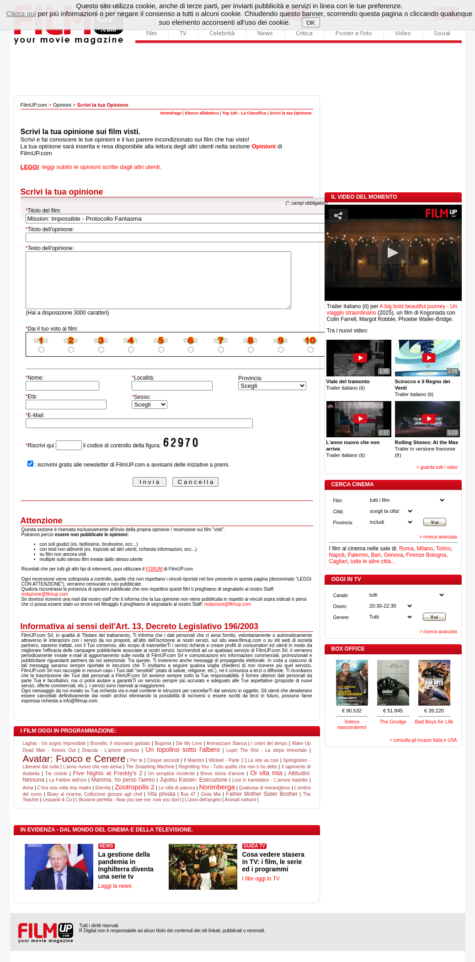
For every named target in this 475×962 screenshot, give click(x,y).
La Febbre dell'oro (67, 791)
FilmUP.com (34, 105)
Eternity (103, 798)
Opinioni (62, 105)
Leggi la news (115, 897)
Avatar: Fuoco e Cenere (74, 769)
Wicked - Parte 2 (226, 771)
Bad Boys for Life (434, 721)
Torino (443, 548)
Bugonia (163, 754)
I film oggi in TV (261, 889)
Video (403, 33)
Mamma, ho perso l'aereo (123, 791)
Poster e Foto (354, 33)
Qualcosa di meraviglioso (264, 798)
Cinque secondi (163, 771)
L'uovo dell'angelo (203, 810)
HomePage (171, 113)
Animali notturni (240, 810)
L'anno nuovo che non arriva (92, 777)
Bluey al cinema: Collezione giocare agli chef (94, 805)
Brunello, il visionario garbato (120, 754)
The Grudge (392, 721)
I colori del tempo (269, 754)
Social (442, 33)
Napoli (337, 555)
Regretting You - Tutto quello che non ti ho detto (227, 777)
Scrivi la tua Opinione (290, 113)
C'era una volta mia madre (64, 798)
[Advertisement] (237, 70)
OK (310, 22)
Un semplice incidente (171, 784)
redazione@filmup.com (44, 605)
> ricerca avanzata (438, 536)
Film (151, 33)
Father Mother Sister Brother (262, 805)
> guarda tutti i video (437, 467)
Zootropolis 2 (135, 798)
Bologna (436, 555)
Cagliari (338, 561)
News (265, 33)
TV (183, 33)
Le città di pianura (177, 798)
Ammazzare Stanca (226, 754)
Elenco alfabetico (202, 113)
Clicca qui (21, 13)
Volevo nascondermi (351, 724)
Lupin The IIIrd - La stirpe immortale (266, 761)
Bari (376, 555)
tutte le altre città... (373, 561)
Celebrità (222, 33)
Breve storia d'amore (223, 784)
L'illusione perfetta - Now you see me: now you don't (128, 810)
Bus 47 (188, 805)
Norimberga (217, 798)
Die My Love (189, 754)
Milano (425, 548)
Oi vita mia (266, 784)
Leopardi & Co (57, 810)
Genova (393, 555)
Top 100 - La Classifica (244, 113)
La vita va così (263, 771)
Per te (136, 771)
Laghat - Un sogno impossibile (54, 754)
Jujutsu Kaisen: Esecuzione (194, 791)
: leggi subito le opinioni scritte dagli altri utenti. (91, 166)
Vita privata (161, 805)
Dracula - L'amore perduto (110, 761)
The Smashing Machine (150, 777)
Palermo (357, 555)
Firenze (415, 555)
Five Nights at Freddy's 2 (107, 784)
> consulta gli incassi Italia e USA (423, 740)
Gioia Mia (211, 805)
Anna (28, 798)
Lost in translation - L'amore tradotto (270, 791)
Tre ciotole (56, 784)
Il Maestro (194, 771)
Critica (304, 33)
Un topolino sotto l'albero (182, 760)
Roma (406, 548)
